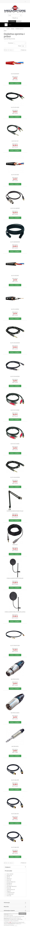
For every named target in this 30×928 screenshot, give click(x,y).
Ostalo (12, 28)
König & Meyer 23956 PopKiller (15, 578)
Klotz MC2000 (15, 275)
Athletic (9, 878)
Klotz (9, 880)
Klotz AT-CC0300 (15, 410)
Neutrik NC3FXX (15, 679)
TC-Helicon (10, 894)
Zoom (9, 895)
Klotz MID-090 (15, 780)
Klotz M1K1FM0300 (15, 242)
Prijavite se (15, 18)
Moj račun (6, 906)
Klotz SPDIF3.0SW (15, 645)
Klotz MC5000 (15, 174)
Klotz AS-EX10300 (15, 376)
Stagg (9, 891)
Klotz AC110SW (15, 309)
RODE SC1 (15, 544)
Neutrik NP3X (15, 746)
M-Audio (9, 883)
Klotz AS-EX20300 (15, 477)
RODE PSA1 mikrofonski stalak (15, 511)
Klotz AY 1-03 (15, 141)
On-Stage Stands (11, 886)
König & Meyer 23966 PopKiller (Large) (15, 612)
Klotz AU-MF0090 (15, 208)
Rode (9, 888)
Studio (8, 28)
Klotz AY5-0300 (15, 107)
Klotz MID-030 (15, 847)
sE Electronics (11, 889)
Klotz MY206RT (15, 73)
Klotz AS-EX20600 (15, 342)
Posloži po (10, 43)
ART (8, 877)
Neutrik (9, 884)
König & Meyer (11, 881)
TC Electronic (10, 892)
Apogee (9, 875)
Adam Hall (10, 874)
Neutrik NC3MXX (15, 712)
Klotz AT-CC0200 (15, 443)
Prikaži (19, 46)
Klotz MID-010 (15, 813)
